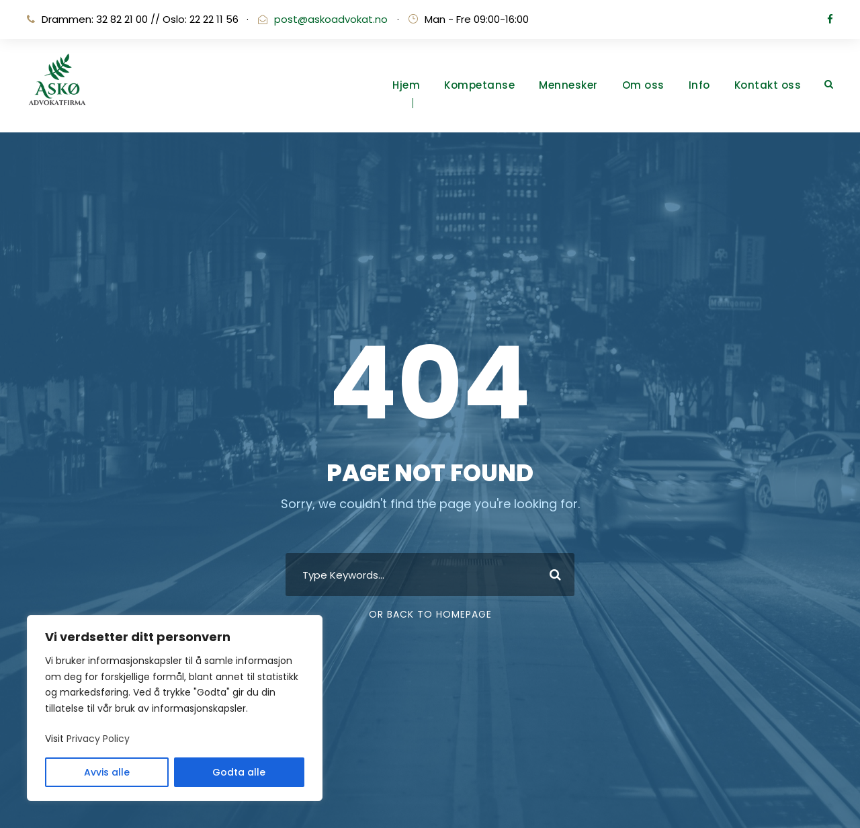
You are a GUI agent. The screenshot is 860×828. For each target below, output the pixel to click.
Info (699, 85)
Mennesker (568, 85)
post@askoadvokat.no (331, 19)
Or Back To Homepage (430, 614)
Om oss (643, 85)
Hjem (406, 85)
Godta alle (238, 772)
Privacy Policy (98, 738)
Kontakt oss (768, 85)
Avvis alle (107, 772)
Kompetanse (479, 85)
